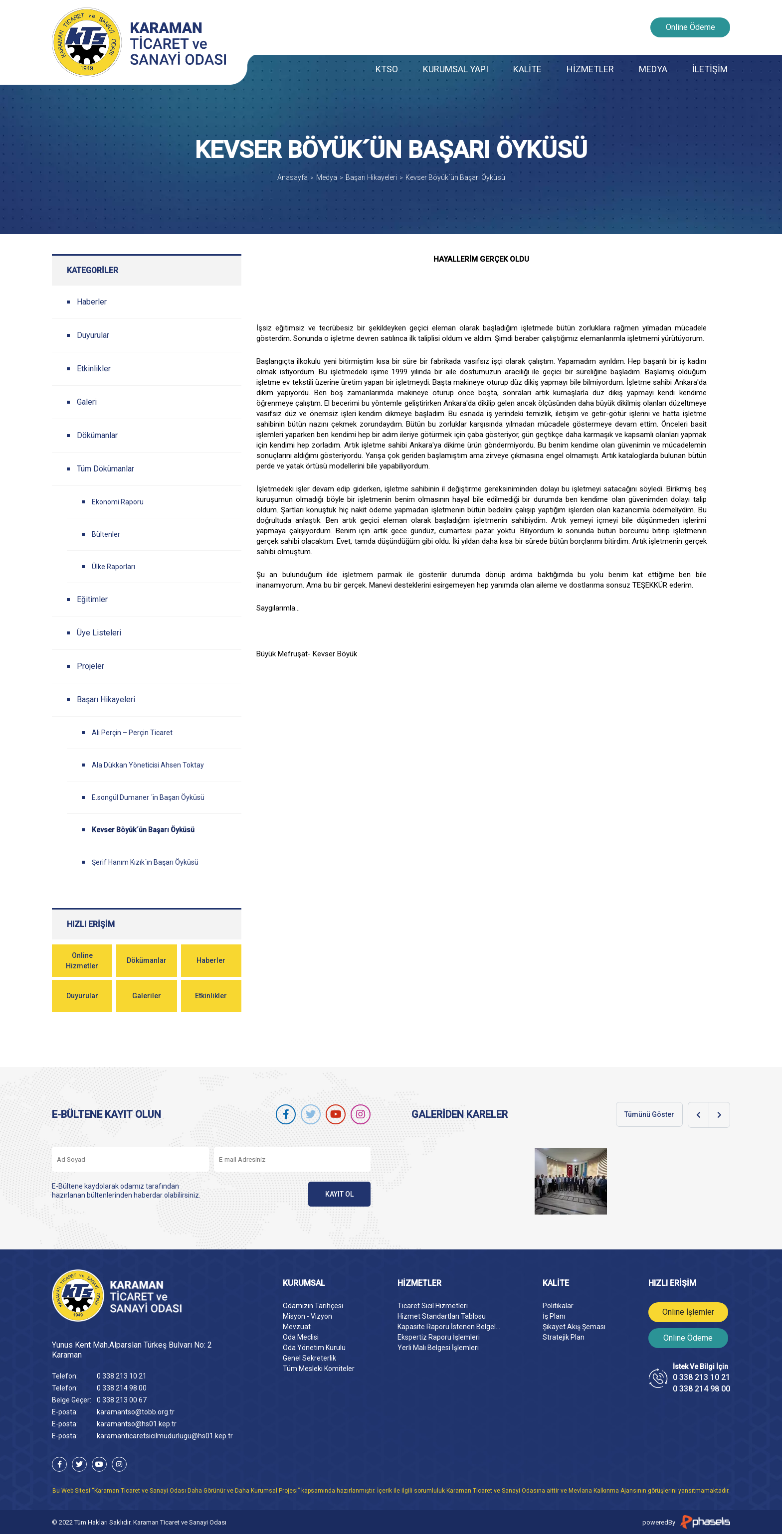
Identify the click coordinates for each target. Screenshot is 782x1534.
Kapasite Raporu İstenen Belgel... (448, 1327)
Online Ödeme (690, 27)
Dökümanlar (97, 435)
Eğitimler (92, 599)
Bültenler (106, 534)
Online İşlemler (688, 1312)
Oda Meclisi (301, 1337)
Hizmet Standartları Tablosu (441, 1316)
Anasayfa (292, 177)
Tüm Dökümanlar (105, 468)
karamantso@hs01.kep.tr (137, 1423)
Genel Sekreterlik (309, 1358)
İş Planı (554, 1316)
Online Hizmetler (82, 960)
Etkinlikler (94, 368)
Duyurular (93, 335)
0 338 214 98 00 (122, 1387)
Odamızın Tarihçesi (313, 1306)
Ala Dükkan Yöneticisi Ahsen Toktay (148, 765)
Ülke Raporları (113, 567)
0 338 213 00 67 (122, 1399)
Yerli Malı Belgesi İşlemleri (438, 1348)
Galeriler (146, 996)
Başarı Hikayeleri (371, 177)
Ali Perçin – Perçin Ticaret (132, 733)
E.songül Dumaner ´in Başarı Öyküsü (148, 797)
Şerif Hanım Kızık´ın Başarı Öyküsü (145, 862)
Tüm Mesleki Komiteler (319, 1369)
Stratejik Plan (564, 1337)
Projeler (90, 666)
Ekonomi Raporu (118, 502)
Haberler (92, 302)
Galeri (87, 402)
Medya (326, 177)
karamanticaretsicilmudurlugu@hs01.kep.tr (165, 1435)
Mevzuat (297, 1327)
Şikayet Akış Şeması (574, 1327)
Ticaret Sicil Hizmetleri (432, 1306)
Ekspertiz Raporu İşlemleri (438, 1337)
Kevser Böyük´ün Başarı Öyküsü (455, 177)
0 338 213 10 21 (122, 1376)
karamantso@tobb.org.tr (136, 1411)
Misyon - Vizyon (307, 1316)
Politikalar (558, 1306)
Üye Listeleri (99, 632)
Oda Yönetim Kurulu (314, 1348)
